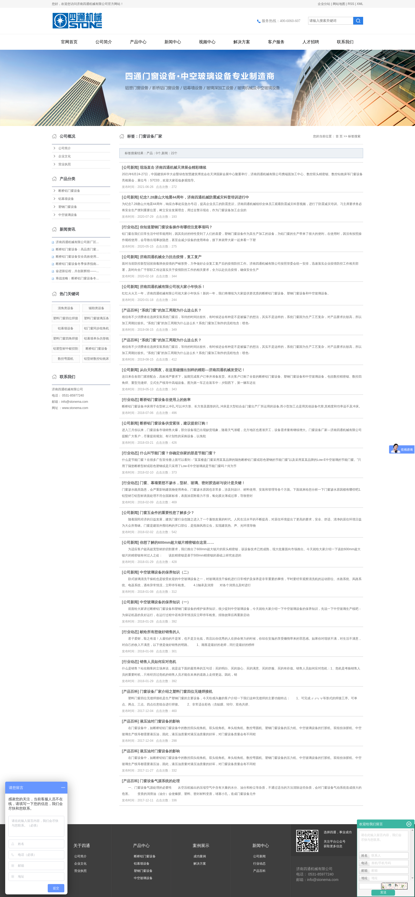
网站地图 (339, 4)
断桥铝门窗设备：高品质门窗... (77, 249)
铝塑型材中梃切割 (65, 348)
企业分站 (324, 4)
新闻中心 (172, 42)
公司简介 (103, 42)
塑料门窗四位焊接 (65, 318)
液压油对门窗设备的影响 (160, 721)
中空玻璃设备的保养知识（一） (165, 602)
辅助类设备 (96, 308)
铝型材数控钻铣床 (96, 359)
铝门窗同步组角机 (96, 328)
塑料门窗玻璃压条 (96, 318)
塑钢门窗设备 (67, 207)
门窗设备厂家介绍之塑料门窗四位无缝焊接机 (176, 691)
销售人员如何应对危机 (158, 662)
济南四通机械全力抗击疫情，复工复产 (171, 257)
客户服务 (276, 42)
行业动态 (130, 227)
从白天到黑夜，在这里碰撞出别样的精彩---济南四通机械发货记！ (192, 370)
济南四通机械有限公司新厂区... (77, 242)
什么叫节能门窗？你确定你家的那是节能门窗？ (178, 453)
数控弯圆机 (65, 359)
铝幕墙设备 (66, 199)
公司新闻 (130, 167)
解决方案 (241, 42)
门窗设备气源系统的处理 (160, 781)
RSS (351, 4)
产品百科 (130, 310)
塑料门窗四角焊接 (65, 338)
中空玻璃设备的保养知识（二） (165, 572)
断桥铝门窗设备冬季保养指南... (77, 264)
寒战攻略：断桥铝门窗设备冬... (77, 278)
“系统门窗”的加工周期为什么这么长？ (171, 310)
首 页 (339, 136)
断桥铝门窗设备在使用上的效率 (165, 400)
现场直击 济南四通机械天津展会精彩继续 (173, 167)
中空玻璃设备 (67, 215)
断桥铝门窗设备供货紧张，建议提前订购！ (174, 423)
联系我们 (345, 42)
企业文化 (64, 156)
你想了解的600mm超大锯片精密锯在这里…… (177, 542)
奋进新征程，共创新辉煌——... (77, 271)
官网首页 (69, 42)
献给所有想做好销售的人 (160, 632)
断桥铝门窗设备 (69, 191)
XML (360, 4)
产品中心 (138, 42)
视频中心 (207, 42)
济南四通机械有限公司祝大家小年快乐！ (172, 287)
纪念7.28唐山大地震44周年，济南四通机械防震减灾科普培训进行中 (194, 197)
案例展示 (201, 845)
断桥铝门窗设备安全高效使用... (77, 256)
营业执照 (64, 164)
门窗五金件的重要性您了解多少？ (167, 513)
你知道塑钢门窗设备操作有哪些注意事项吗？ (176, 227)
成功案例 (199, 856)
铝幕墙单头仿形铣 (96, 338)
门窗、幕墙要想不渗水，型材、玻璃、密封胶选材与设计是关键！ (192, 483)
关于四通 (81, 845)
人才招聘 (310, 42)
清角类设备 (65, 308)
